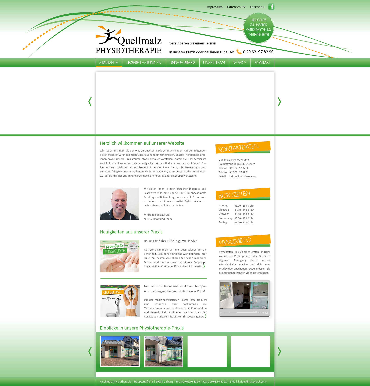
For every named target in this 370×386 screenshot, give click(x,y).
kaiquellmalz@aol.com (242, 176)
